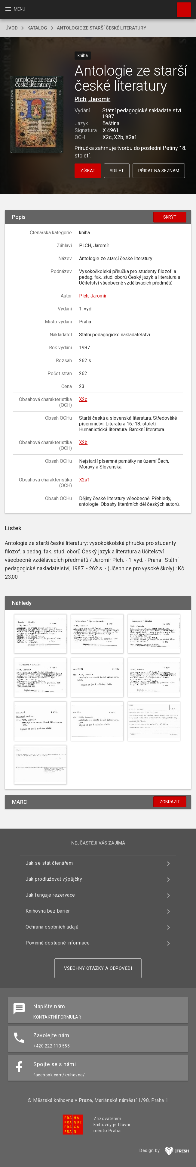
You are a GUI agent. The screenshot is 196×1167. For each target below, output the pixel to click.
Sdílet (117, 170)
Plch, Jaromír (92, 99)
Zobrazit (170, 801)
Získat (87, 170)
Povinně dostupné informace (58, 943)
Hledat (181, 6)
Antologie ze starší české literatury (101, 28)
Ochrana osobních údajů (52, 927)
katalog (37, 28)
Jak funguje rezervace (50, 895)
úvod (11, 28)
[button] (36, 114)
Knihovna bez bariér (48, 911)
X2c (83, 399)
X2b (83, 442)
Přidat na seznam (158, 170)
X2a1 (84, 480)
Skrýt (169, 217)
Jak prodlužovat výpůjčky (54, 879)
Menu (15, 9)
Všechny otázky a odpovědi (98, 968)
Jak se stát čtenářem (49, 863)
